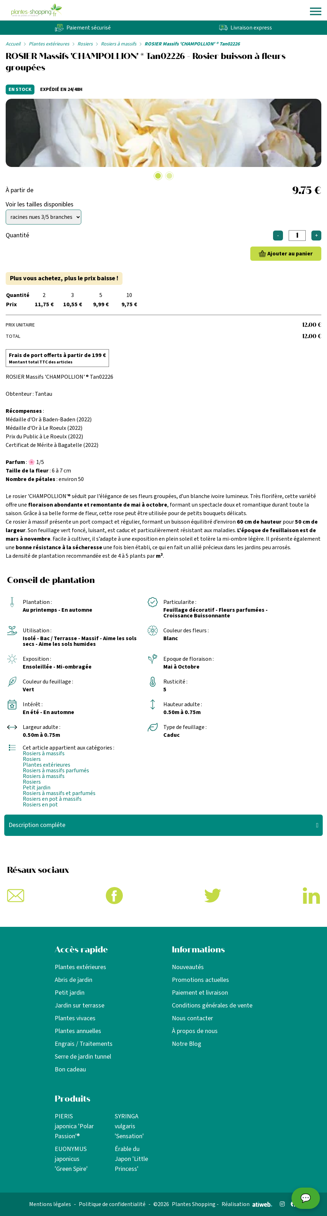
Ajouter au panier (290, 254)
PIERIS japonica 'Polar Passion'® (74, 1126)
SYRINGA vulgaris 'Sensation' (129, 1126)
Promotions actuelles (200, 979)
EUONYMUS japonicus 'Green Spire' (71, 1159)
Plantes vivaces (75, 1018)
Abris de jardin (73, 979)
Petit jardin (36, 787)
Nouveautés (188, 967)
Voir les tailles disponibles (39, 204)
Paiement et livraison (200, 992)
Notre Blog (186, 1043)
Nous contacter (192, 1018)
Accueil (13, 44)
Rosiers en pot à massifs (52, 799)
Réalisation (247, 1204)
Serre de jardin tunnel (83, 1056)
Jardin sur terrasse (79, 1005)
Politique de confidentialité (112, 1204)
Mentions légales (50, 1204)
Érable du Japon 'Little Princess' (131, 1159)
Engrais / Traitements (84, 1043)
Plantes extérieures (49, 44)
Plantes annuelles (78, 1031)
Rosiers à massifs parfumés (56, 770)
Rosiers (85, 44)
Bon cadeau (70, 1069)
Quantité (17, 235)
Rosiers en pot (40, 804)
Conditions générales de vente (212, 1005)
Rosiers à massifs (118, 44)
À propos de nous (195, 1031)
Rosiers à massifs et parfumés (59, 793)
